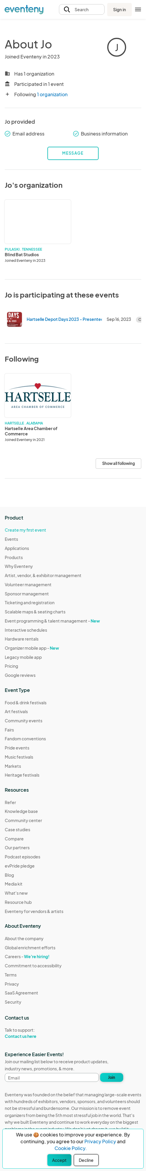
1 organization (52, 94)
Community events (23, 720)
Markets (13, 766)
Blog (9, 875)
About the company (24, 938)
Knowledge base (21, 811)
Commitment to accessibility (33, 965)
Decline (86, 1160)
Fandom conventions (25, 738)
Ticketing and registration (29, 602)
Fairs (9, 729)
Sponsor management (27, 593)
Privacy (12, 984)
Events (11, 539)
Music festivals (19, 757)
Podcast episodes (22, 856)
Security (13, 1002)
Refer (10, 802)
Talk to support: (33, 1033)
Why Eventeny (19, 566)
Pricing (11, 666)
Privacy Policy (100, 1141)
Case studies (17, 829)
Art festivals (16, 711)
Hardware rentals (21, 638)
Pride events (17, 747)
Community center (23, 820)
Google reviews (20, 675)
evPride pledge (20, 865)
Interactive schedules (26, 630)
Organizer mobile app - (32, 648)
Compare (14, 838)
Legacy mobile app (23, 657)
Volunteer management (28, 584)
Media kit (14, 883)
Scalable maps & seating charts (35, 611)
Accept (59, 1160)
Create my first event (25, 530)
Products (14, 557)
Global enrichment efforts (30, 947)
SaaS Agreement (21, 992)
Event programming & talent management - (52, 620)
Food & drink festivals (25, 702)
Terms (11, 974)
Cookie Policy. (70, 1148)
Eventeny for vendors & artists (34, 911)
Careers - (27, 956)
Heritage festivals (22, 775)
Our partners (17, 847)
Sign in (119, 9)
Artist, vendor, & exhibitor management (43, 575)
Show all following (118, 463)
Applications (17, 548)
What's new (16, 893)
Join (111, 1077)
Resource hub (18, 902)
